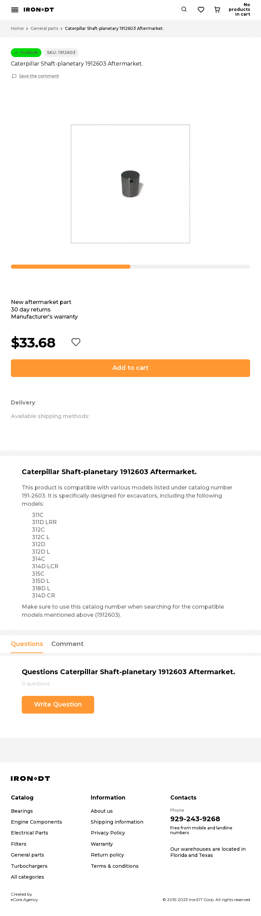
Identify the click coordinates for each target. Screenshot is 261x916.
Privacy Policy (108, 833)
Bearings (22, 811)
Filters (19, 844)
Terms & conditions (115, 866)
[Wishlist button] (226, 10)
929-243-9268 (195, 819)
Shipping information (117, 822)
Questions (27, 644)
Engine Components (36, 822)
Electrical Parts (29, 833)
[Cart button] (244, 10)
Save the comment (39, 76)
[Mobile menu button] (15, 10)
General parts (44, 28)
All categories (27, 877)
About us (102, 811)
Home (17, 28)
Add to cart (130, 368)
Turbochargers (29, 866)
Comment (67, 644)
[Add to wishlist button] (76, 342)
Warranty (102, 844)
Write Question (58, 704)
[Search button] (209, 10)
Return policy (107, 855)
